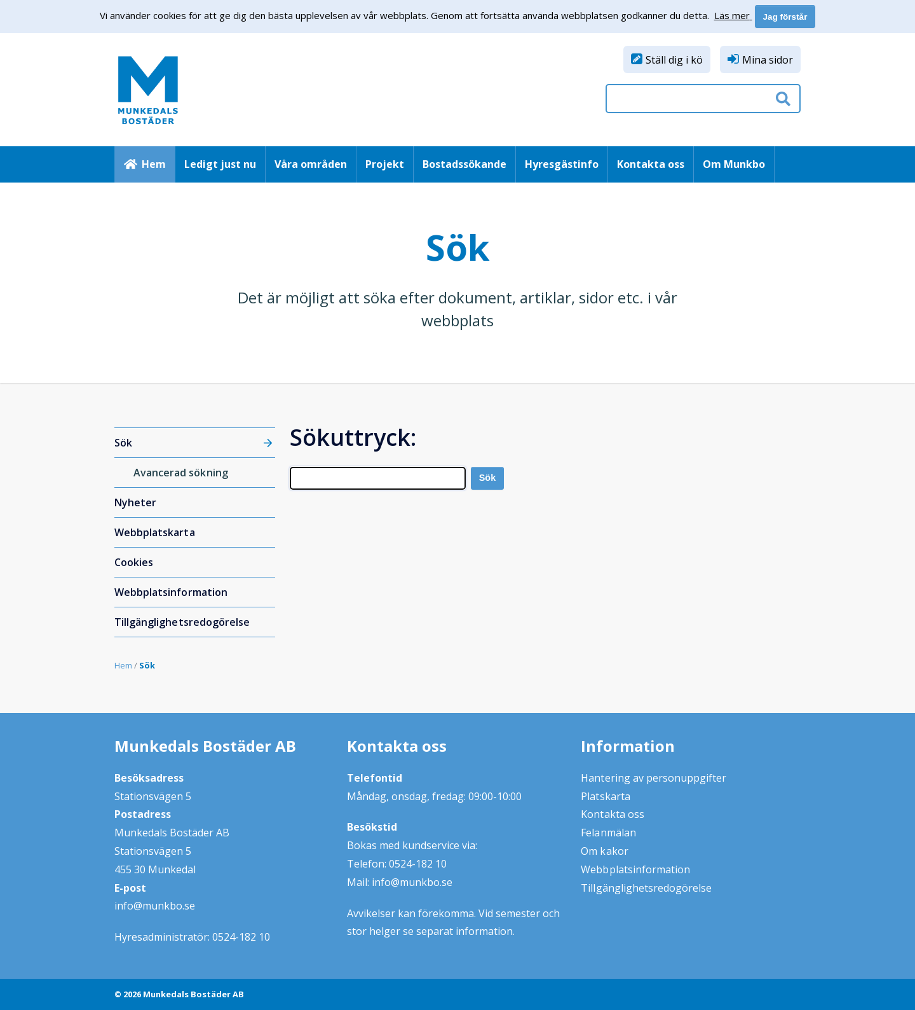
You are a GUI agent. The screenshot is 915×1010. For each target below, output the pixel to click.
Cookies (133, 562)
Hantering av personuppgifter (653, 778)
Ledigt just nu (220, 164)
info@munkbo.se (154, 906)
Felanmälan (608, 833)
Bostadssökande (464, 164)
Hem (154, 164)
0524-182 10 (241, 937)
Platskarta (605, 796)
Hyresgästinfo (562, 164)
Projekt (384, 164)
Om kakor (604, 851)
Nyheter (135, 502)
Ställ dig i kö (674, 60)
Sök (123, 443)
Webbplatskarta (154, 532)
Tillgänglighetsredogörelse (182, 622)
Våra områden (310, 164)
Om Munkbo (734, 164)
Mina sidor (767, 60)
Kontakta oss (650, 164)
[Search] (378, 478)
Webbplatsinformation (170, 592)
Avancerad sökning (180, 473)
